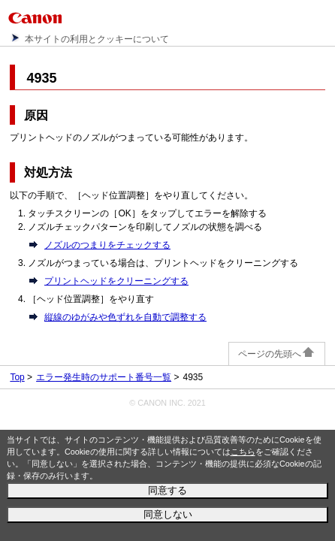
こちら (243, 451)
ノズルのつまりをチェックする (107, 245)
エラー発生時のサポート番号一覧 (103, 377)
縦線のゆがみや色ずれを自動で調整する (125, 317)
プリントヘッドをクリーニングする (116, 281)
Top (17, 377)
